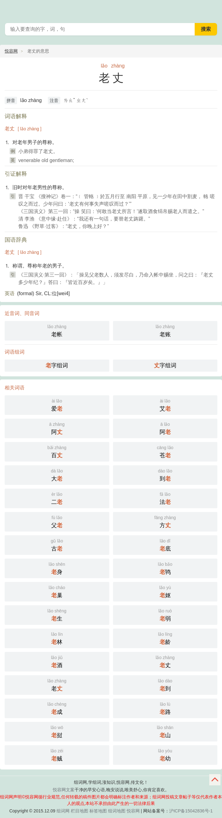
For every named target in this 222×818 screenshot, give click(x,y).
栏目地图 (79, 810)
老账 (165, 330)
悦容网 (11, 51)
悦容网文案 (64, 789)
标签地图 (98, 810)
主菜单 (213, 9)
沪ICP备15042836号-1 (191, 810)
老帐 (57, 330)
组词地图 (116, 810)
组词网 (63, 810)
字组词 (57, 365)
